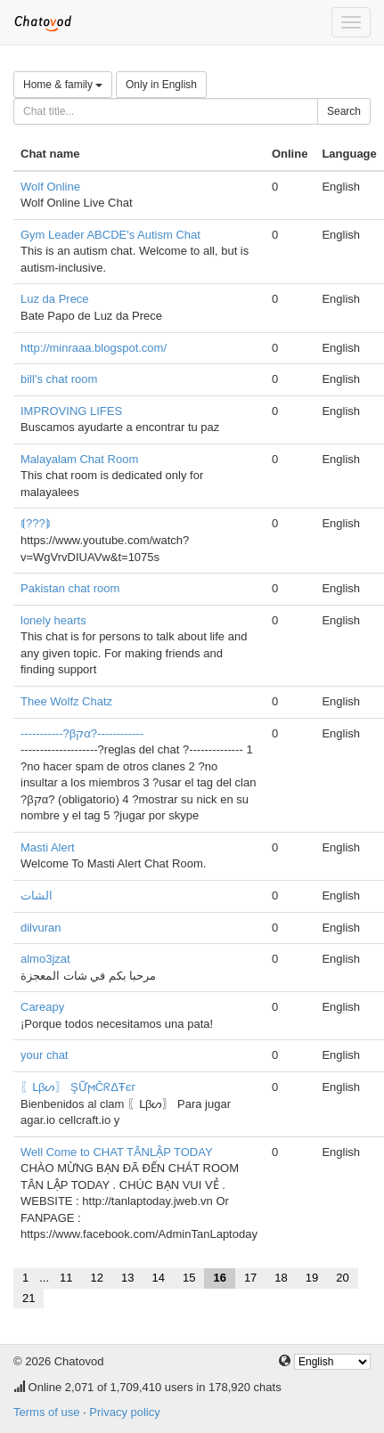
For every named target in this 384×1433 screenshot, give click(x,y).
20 (342, 1277)
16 (219, 1277)
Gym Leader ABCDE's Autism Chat (110, 234)
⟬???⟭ (35, 523)
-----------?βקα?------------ (81, 733)
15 (189, 1277)
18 (280, 1277)
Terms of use (46, 1412)
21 (28, 1298)
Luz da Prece (54, 298)
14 (157, 1277)
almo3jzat (45, 958)
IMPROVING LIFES (71, 411)
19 (312, 1277)
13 (127, 1277)
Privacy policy (124, 1412)
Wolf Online (50, 186)
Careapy (42, 1007)
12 (97, 1277)
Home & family (62, 84)
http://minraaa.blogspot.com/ (93, 347)
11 (66, 1277)
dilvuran (40, 927)
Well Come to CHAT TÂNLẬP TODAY (116, 1152)
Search (344, 111)
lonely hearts (53, 620)
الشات (36, 895)
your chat (44, 1055)
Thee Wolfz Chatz (66, 701)
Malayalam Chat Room (79, 459)
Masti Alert (47, 847)
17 (250, 1277)
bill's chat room (58, 379)
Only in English (161, 84)
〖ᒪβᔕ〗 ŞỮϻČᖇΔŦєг (77, 1087)
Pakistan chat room (69, 588)
